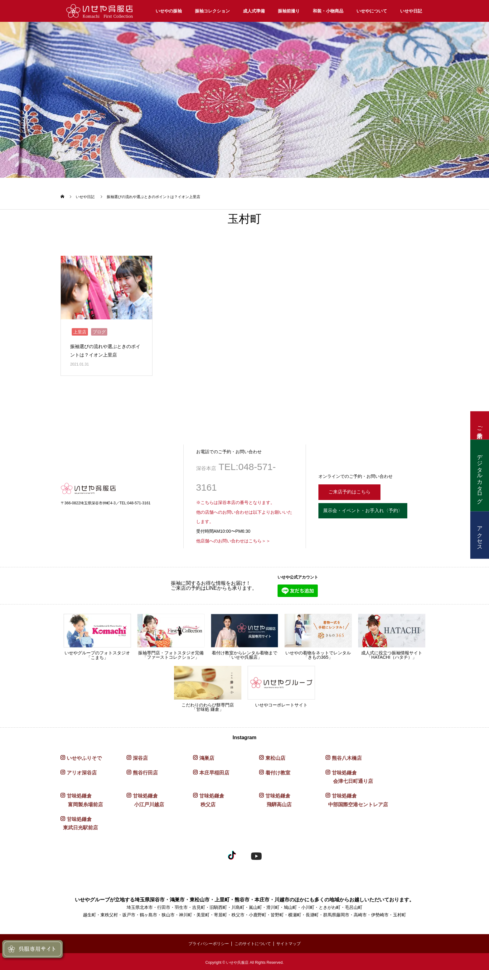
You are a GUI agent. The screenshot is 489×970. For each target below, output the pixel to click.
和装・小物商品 (328, 10)
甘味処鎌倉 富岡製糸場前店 (82, 798)
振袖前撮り (289, 10)
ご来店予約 (480, 425)
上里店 (79, 330)
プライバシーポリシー (206, 941)
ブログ (99, 330)
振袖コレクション (212, 10)
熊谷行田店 (145, 771)
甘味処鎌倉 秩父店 (208, 798)
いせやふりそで (84, 756)
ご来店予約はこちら (352, 490)
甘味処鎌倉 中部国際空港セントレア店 (357, 798)
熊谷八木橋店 (347, 756)
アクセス (480, 535)
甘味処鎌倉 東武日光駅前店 (79, 822)
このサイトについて (253, 941)
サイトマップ (291, 941)
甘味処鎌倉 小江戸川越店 (145, 798)
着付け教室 (277, 771)
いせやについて (371, 10)
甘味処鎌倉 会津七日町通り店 (349, 775)
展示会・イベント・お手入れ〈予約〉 (371, 511)
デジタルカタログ (480, 476)
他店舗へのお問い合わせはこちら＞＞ (233, 539)
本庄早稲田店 (214, 771)
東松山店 (275, 756)
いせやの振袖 (169, 10)
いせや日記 (411, 10)
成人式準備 (254, 10)
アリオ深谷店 (82, 771)
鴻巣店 (206, 756)
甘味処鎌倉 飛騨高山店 (275, 798)
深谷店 (140, 756)
